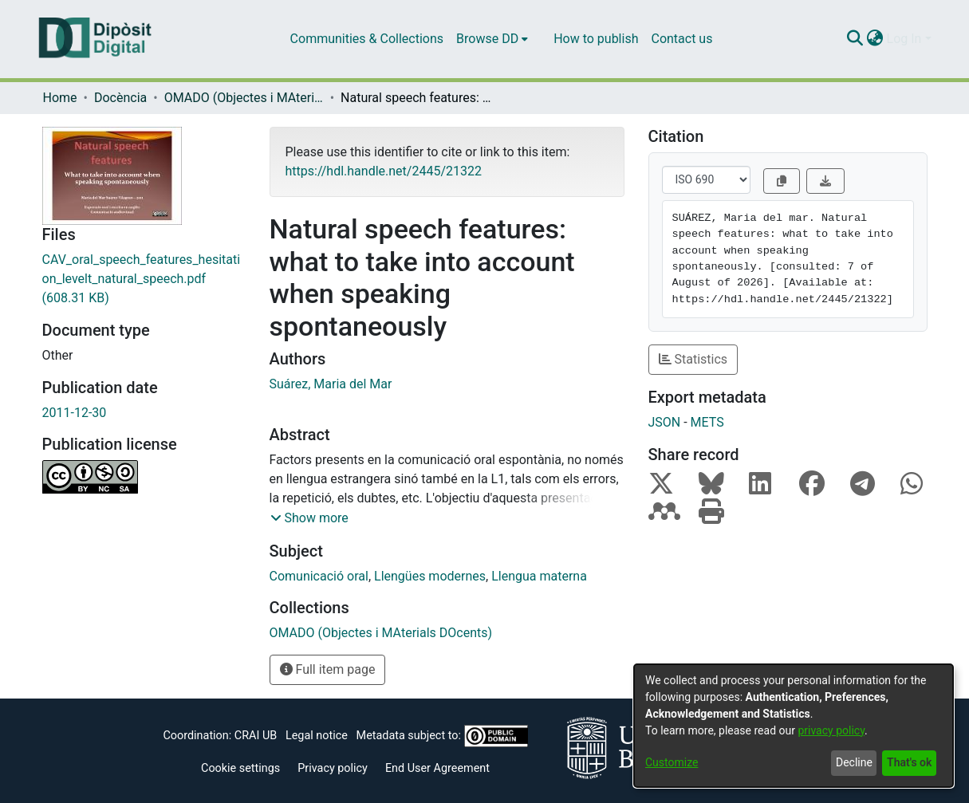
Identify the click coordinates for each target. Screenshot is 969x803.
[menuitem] (492, 39)
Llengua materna (539, 576)
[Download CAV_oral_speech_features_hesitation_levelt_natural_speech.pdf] (144, 279)
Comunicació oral (319, 576)
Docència (120, 97)
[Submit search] (855, 39)
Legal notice (317, 735)
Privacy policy (332, 768)
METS (707, 422)
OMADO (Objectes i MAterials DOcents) (244, 97)
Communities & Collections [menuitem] (366, 38)
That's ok (909, 762)
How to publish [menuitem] (595, 38)
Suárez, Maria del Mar (331, 384)
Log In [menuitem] (904, 38)
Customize (671, 762)
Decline (854, 762)
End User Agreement (437, 768)
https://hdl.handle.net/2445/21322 (384, 171)
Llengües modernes (430, 576)
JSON (664, 422)
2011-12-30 (74, 412)
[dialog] (793, 725)
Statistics (693, 359)
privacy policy (831, 730)
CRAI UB (255, 735)
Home (60, 97)
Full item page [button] (328, 669)
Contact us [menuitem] (681, 38)
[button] (309, 518)
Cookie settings (240, 768)
